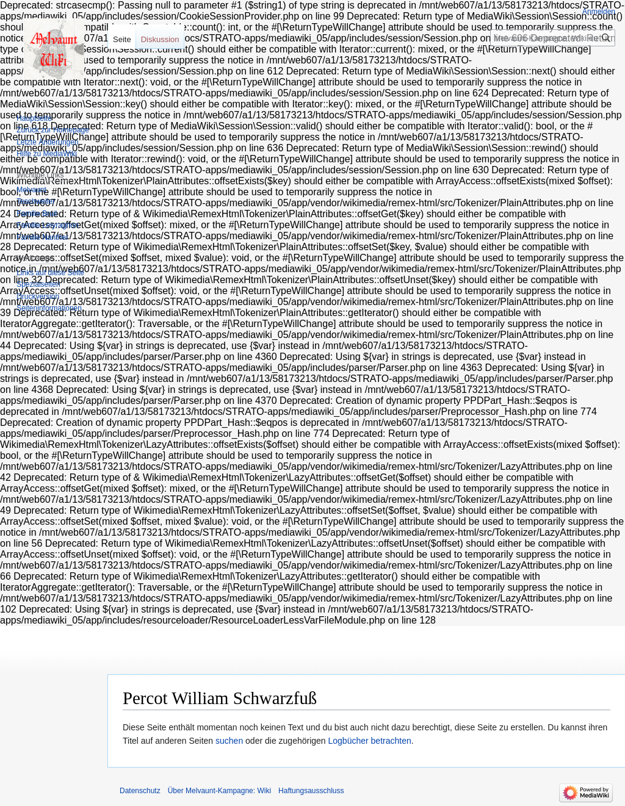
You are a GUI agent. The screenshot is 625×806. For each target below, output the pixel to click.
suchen (229, 741)
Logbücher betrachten (369, 741)
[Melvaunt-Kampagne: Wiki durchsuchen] (552, 37)
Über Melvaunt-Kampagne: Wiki (219, 790)
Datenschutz (140, 790)
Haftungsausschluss (311, 790)
